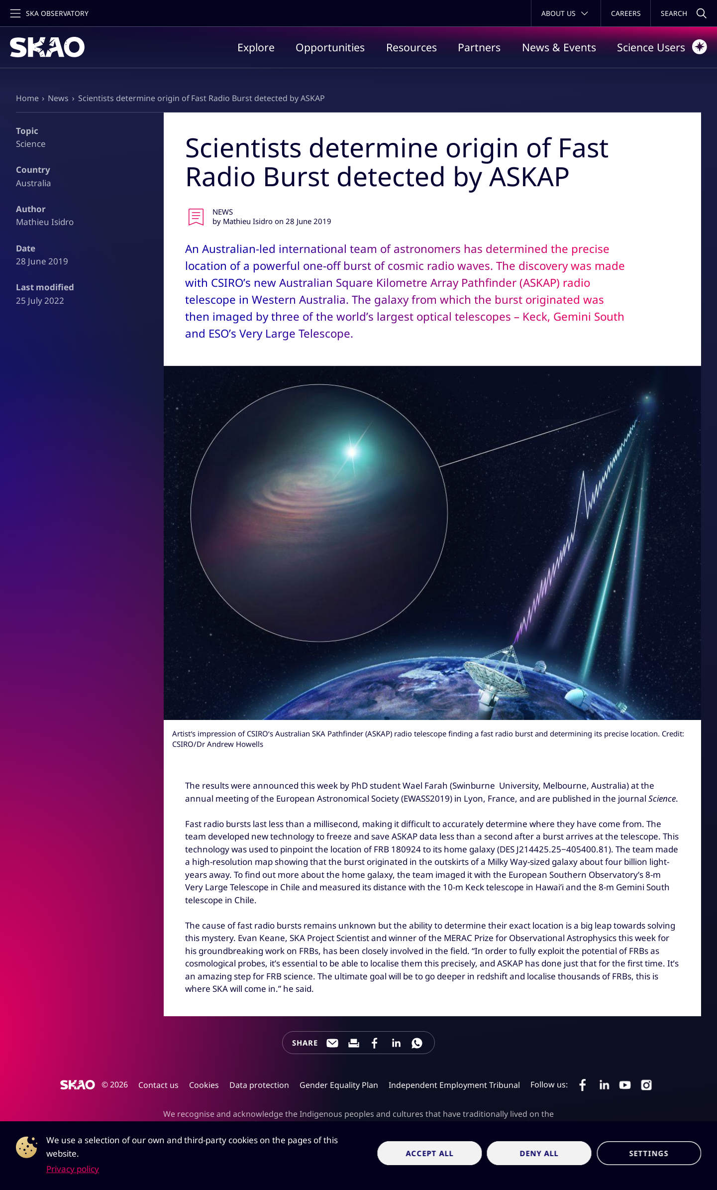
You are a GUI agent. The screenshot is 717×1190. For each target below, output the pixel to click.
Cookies (204, 1084)
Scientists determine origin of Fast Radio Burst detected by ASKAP (201, 98)
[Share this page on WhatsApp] (417, 1043)
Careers (626, 13)
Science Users (662, 46)
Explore (256, 47)
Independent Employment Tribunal (454, 1084)
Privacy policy (72, 1169)
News (58, 98)
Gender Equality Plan (339, 1084)
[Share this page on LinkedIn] (396, 1043)
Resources (411, 47)
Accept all (430, 1153)
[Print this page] (353, 1043)
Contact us (158, 1084)
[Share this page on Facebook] (374, 1043)
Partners (479, 47)
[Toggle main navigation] (48, 13)
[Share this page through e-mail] (332, 1043)
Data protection (259, 1084)
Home (27, 98)
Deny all (539, 1153)
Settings (649, 1153)
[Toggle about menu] (566, 13)
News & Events (559, 47)
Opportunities (330, 47)
